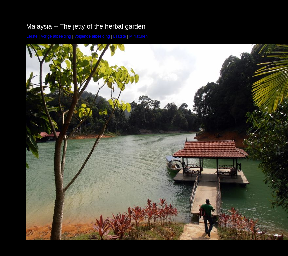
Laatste (119, 36)
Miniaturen (138, 36)
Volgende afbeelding (92, 36)
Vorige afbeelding (56, 36)
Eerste (32, 36)
